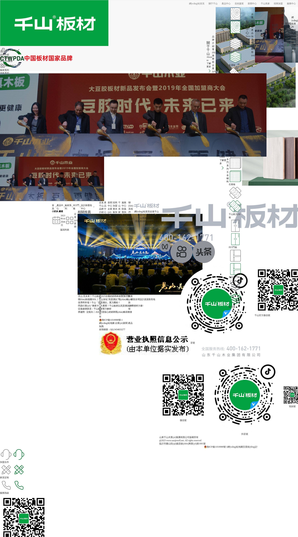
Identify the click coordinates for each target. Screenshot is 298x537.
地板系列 (4, 73)
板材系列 (4, 70)
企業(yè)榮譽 (214, 71)
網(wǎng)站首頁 (196, 3)
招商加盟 (278, 3)
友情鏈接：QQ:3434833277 (112, 329)
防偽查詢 (139, 221)
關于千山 (213, 3)
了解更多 (209, 67)
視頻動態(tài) (253, 49)
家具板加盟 (282, 33)
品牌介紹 (4, 54)
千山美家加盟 (115, 231)
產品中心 (226, 3)
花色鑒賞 (239, 3)
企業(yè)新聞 (253, 20)
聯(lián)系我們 (151, 221)
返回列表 (64, 230)
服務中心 (291, 3)
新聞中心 (252, 3)
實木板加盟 (282, 17)
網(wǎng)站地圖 (107, 323)
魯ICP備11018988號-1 (111, 320)
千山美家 (265, 3)
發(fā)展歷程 (213, 55)
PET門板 (76, 207)
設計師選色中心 (86, 207)
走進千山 (7, 50)
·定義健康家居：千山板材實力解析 (94, 309)
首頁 (53, 207)
